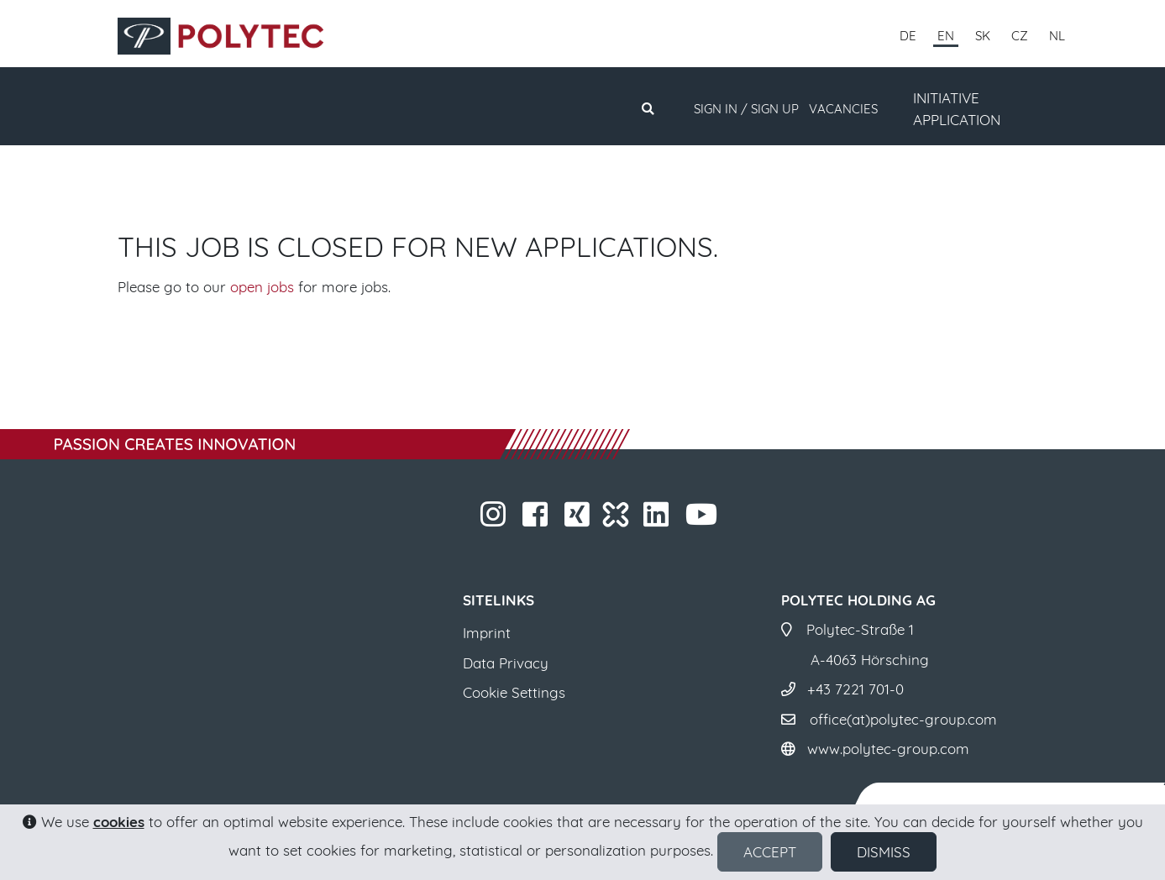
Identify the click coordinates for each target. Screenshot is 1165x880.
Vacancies (843, 109)
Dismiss (883, 852)
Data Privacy (505, 663)
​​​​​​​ (495, 519)
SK (982, 36)
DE (908, 36)
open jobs (262, 287)
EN (945, 36)
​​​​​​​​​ (579, 519)
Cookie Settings (514, 692)
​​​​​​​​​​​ (658, 519)
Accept (769, 852)
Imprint (487, 633)
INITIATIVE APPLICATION (956, 108)
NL (1057, 36)
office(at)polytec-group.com (903, 719)
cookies (118, 821)
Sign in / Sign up (746, 109)
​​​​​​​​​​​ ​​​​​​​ (703, 519)
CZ (1019, 36)
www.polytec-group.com (888, 748)
